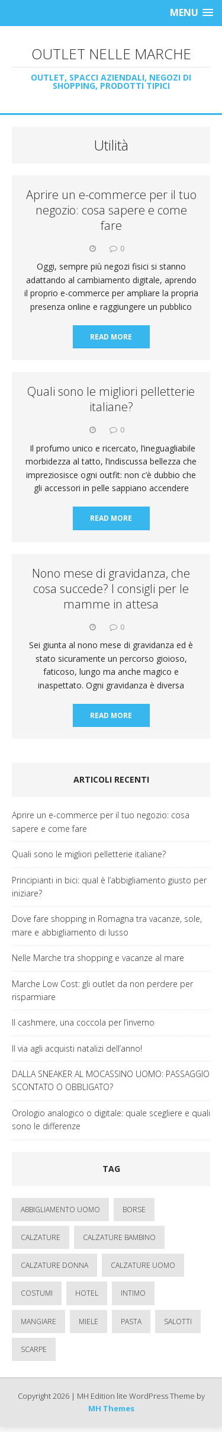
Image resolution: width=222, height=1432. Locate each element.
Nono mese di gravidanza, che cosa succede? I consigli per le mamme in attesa (111, 588)
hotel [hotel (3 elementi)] (86, 1293)
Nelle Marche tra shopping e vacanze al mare (98, 957)
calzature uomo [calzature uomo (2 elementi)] (143, 1265)
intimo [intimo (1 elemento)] (133, 1293)
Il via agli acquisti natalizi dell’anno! (77, 1048)
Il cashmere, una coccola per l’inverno (83, 1022)
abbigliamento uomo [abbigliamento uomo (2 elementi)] (60, 1209)
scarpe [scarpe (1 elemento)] (34, 1349)
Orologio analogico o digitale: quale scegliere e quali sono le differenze (111, 1119)
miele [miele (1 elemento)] (88, 1321)
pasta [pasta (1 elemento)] (131, 1321)
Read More (111, 337)
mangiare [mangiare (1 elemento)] (38, 1321)
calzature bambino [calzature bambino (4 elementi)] (119, 1237)
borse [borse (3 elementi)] (134, 1209)
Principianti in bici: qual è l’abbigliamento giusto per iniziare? (109, 886)
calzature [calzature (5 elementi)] (40, 1237)
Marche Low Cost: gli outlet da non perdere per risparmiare (102, 990)
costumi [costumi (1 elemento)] (37, 1293)
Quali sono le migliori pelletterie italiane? (111, 399)
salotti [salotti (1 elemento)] (178, 1321)
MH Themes (111, 1408)
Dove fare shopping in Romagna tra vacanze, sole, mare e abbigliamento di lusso (107, 925)
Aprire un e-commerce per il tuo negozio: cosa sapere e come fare (111, 210)
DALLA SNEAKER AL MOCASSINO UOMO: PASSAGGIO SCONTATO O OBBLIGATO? (111, 1080)
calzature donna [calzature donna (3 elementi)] (54, 1265)
